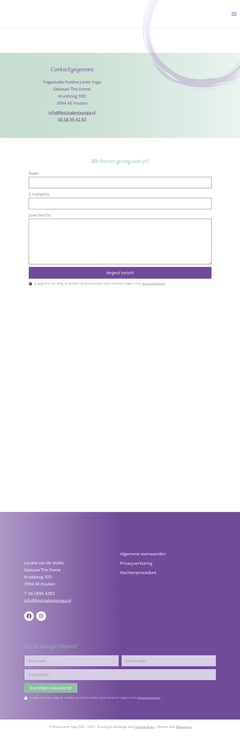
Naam (34, 174)
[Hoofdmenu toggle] (234, 14)
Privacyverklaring (136, 563)
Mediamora (183, 727)
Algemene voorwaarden (143, 554)
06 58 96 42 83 (72, 120)
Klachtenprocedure (138, 572)
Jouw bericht (39, 215)
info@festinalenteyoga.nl (72, 113)
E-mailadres (39, 195)
